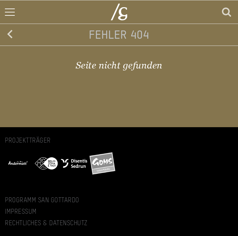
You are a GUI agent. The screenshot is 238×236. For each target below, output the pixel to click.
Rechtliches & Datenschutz (46, 223)
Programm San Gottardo (42, 200)
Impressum (21, 212)
